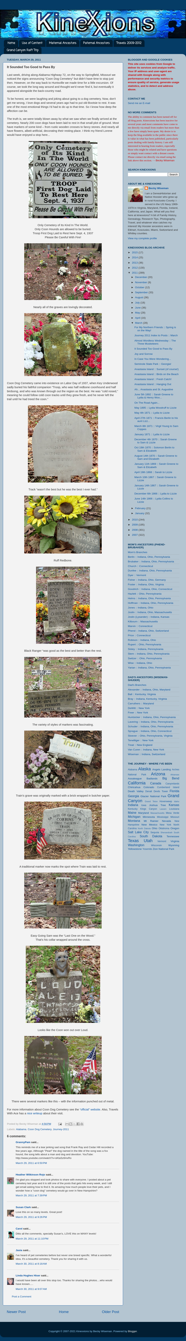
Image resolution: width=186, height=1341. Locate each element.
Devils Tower (161, 791)
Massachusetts (157, 813)
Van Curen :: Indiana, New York (146, 749)
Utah (148, 840)
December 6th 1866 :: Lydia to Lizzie (155, 493)
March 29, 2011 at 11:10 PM (32, 1238)
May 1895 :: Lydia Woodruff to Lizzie (155, 407)
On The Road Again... (147, 402)
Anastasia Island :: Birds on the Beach (156, 374)
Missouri (174, 817)
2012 (135, 267)
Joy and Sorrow (143, 353)
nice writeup (34, 1113)
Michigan (134, 816)
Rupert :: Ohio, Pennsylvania (144, 644)
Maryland (143, 812)
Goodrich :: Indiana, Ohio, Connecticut (150, 589)
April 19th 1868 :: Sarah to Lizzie (153, 472)
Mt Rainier (151, 821)
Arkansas (174, 774)
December (141, 277)
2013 (135, 262)
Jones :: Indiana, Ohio (140, 607)
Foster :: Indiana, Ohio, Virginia (146, 584)
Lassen (163, 809)
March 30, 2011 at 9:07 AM (31, 1289)
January (140, 513)
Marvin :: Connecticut (140, 626)
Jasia (19, 1250)
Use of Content (32, 43)
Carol (19, 1228)
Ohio (154, 828)
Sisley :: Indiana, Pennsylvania (145, 649)
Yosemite (147, 849)
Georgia (133, 796)
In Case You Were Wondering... (152, 358)
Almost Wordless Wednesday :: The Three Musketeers (155, 342)
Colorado (148, 787)
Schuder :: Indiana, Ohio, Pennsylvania (150, 726)
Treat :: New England (140, 745)
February (140, 508)
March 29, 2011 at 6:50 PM (31, 1163)
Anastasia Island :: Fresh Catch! (152, 379)
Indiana (133, 805)
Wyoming (173, 845)
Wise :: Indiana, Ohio (140, 663)
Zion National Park (163, 849)
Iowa (143, 805)
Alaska (144, 768)
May (138, 312)
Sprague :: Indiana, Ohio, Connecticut (149, 731)
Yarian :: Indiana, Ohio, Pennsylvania (149, 667)
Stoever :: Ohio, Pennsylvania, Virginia (150, 735)
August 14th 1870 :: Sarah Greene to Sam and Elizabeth (155, 457)
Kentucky (133, 809)
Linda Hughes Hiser (28, 1275)
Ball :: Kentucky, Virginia (142, 694)
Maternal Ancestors (62, 43)
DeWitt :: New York (139, 708)
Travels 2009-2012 (128, 43)
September (142, 292)
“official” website (90, 1109)
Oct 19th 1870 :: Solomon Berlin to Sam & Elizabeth (154, 449)
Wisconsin (156, 845)
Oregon (174, 828)
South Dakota (151, 836)
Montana (134, 820)
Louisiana (174, 809)
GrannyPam (23, 1142)
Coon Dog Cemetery (39, 1129)
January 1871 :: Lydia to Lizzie (152, 434)
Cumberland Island (168, 787)
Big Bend (170, 778)
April (138, 317)
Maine (132, 812)
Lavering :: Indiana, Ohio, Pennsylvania (150, 721)
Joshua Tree (157, 805)
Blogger (132, 1331)
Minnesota (149, 816)
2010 (135, 519)
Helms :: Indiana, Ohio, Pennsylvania (149, 598)
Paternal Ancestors (96, 43)
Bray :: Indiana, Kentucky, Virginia (147, 698)
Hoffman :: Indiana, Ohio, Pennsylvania (150, 603)
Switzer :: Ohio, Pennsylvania (145, 658)
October (140, 287)
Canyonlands (172, 783)
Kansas (174, 805)
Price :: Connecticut (139, 635)
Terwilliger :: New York (140, 740)
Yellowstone (135, 849)
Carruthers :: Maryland (141, 703)
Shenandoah (166, 832)
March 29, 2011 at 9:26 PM (31, 1217)
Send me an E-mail (139, 103)
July (137, 302)
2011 (135, 272)
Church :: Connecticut (140, 566)
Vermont (161, 841)
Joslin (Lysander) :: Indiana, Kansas (148, 616)
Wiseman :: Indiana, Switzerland (146, 754)
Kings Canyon (148, 809)
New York (165, 824)
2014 (135, 257)
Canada (155, 783)
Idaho (176, 801)
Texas (133, 840)
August (139, 297)
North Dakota (144, 828)
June (138, 307)
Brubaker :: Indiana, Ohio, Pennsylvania (151, 561)
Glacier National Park (153, 796)
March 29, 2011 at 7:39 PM (31, 1195)
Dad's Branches (137, 685)
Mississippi (162, 817)
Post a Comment (21, 1296)
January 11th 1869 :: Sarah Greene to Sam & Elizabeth (156, 465)
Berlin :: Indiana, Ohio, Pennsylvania (149, 556)
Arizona (158, 773)
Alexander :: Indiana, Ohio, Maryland (149, 689)
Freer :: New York (138, 712)
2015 (135, 252)
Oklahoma (163, 828)
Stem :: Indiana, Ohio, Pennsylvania (149, 653)
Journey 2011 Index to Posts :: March (156, 335)
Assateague (135, 778)
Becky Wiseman (159, 188)
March (139, 322)
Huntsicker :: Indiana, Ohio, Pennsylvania (152, 717)
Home (11, 43)
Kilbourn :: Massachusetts (143, 621)
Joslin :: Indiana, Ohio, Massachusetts (150, 612)
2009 (135, 524)
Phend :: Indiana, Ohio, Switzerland (148, 630)
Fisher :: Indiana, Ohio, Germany (147, 579)
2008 (135, 529)
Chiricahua (134, 787)
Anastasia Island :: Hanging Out (152, 384)
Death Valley (136, 791)
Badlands (151, 778)
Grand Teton (151, 801)
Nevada (166, 821)
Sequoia (155, 832)
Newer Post (16, 1312)
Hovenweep (166, 801)
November (141, 282)
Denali (148, 791)
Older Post (110, 1312)
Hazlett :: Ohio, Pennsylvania (144, 593)
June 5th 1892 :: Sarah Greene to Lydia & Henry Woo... (153, 396)
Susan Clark (23, 1207)
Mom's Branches (137, 552)
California (137, 783)
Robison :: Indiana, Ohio (142, 640)
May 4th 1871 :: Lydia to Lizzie (152, 412)
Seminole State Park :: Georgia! (152, 364)
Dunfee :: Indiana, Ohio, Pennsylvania (150, 570)
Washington (136, 845)
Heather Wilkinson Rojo (30, 1174)
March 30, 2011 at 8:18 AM (31, 1263)
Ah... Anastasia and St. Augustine (153, 389)
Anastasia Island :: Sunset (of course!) (156, 369)
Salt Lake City (138, 832)
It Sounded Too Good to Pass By (153, 348)
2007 (135, 534)
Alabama (21, 1129)
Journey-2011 (61, 1129)
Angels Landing (161, 769)
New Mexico (149, 824)
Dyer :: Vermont (137, 575)
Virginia (174, 841)
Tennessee (173, 836)
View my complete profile (142, 238)
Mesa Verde (172, 813)
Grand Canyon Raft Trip (22, 50)
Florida (174, 791)
